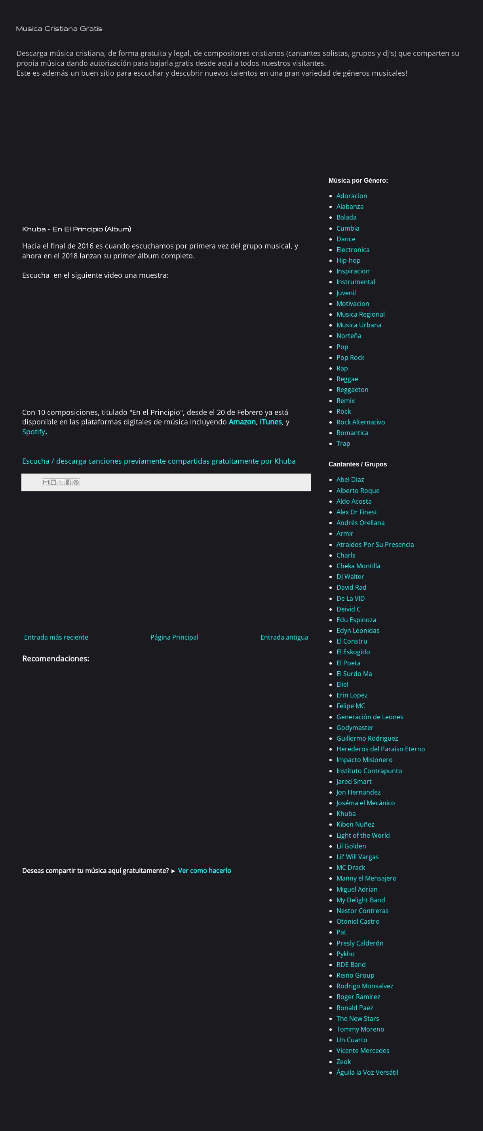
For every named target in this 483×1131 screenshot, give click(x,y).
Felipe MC (351, 705)
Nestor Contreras (363, 910)
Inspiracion (353, 271)
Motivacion (353, 303)
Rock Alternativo (361, 422)
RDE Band (351, 964)
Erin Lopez (352, 695)
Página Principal (174, 637)
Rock (344, 411)
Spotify (33, 431)
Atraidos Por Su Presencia (375, 544)
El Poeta (349, 663)
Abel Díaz (350, 479)
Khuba (346, 813)
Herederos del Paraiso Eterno (381, 749)
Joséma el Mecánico (366, 803)
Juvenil (346, 292)
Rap (342, 368)
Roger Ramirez (358, 996)
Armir (345, 533)
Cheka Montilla (358, 566)
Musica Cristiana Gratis (59, 28)
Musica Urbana (359, 325)
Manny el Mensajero (367, 878)
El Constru (352, 641)
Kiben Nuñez (356, 824)
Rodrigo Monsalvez (365, 986)
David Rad (352, 587)
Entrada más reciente (56, 637)
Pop (342, 346)
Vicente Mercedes (363, 1050)
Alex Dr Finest (357, 512)
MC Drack (351, 867)
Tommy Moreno (360, 1029)
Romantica (353, 432)
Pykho (346, 954)
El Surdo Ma (354, 673)
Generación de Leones (370, 717)
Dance (346, 239)
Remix (346, 400)
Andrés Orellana (361, 522)
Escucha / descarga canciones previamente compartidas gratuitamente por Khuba (159, 461)
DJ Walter (350, 576)
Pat (341, 932)
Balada (347, 217)
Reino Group (356, 975)
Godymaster (355, 727)
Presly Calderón (360, 943)
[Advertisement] (166, 157)
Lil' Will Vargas (358, 856)
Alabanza (350, 206)
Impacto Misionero (365, 759)
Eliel (342, 684)
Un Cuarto (352, 1039)
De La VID (351, 598)
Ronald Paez (355, 1007)
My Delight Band (361, 900)
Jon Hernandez (359, 792)
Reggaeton (353, 389)
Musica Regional (361, 314)
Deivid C (349, 609)
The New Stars (358, 1018)
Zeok (344, 1061)
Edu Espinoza (357, 619)
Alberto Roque (358, 490)
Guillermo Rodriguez (367, 738)
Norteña (349, 335)
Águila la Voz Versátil (367, 1072)
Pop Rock (350, 357)
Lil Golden (351, 846)
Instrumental (356, 281)
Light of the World (363, 835)
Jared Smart (354, 781)
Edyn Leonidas (358, 630)
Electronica (353, 249)
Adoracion (352, 195)
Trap (343, 443)
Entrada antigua (284, 637)
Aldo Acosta (354, 501)
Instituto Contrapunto (369, 770)
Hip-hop (349, 260)
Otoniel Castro (358, 921)
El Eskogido (353, 652)
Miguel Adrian (357, 889)
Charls (346, 555)
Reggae (347, 378)
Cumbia (348, 228)
